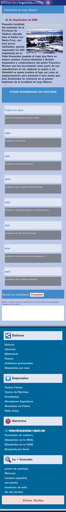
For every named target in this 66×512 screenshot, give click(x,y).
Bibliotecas (11, 354)
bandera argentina (16, 478)
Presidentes (12, 397)
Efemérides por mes (17, 368)
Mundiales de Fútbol (17, 406)
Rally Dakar (12, 411)
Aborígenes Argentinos (19, 401)
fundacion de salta (16, 487)
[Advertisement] (33, 98)
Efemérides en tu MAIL (19, 440)
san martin (11, 482)
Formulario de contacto (19, 435)
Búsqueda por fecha (17, 449)
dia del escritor (14, 492)
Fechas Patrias (14, 387)
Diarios (9, 358)
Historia (9, 344)
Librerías (10, 349)
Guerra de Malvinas (17, 392)
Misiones (10, 473)
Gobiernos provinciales (19, 363)
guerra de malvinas (16, 468)
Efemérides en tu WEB (19, 444)
